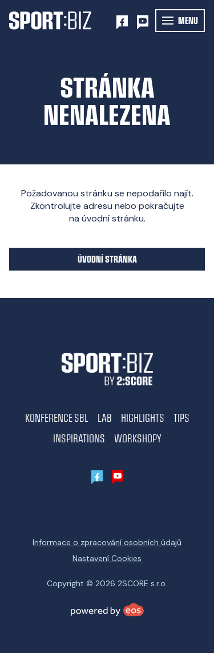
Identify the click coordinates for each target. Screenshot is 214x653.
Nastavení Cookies (107, 558)
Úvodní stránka (107, 258)
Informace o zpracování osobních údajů (107, 542)
